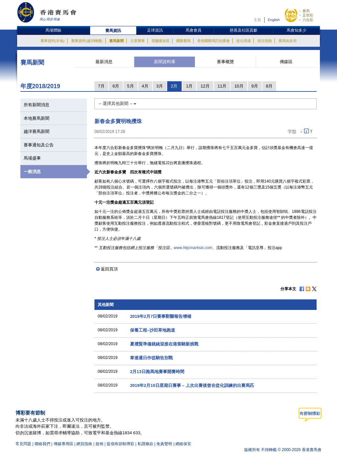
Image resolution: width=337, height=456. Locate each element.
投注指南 (264, 41)
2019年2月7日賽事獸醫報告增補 (160, 316)
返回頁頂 (109, 268)
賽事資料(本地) (52, 41)
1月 (189, 86)
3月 (159, 86)
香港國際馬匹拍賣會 (213, 41)
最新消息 (104, 61)
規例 (99, 444)
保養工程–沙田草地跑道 (152, 330)
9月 (254, 86)
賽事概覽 (225, 61)
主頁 (257, 20)
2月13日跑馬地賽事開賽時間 (157, 371)
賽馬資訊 (113, 30)
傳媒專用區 (63, 444)
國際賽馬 (183, 41)
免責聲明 (164, 444)
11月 (222, 86)
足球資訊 (155, 30)
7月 (101, 86)
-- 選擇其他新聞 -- (117, 103)
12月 (204, 86)
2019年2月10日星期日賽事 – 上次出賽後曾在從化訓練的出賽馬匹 (192, 385)
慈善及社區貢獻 (243, 30)
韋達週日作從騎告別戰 (151, 357)
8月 (269, 86)
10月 (238, 86)
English (274, 20)
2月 (174, 86)
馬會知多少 (296, 30)
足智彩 (307, 15)
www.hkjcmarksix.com (193, 247)
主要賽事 (137, 41)
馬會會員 (193, 30)
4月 (145, 86)
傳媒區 (286, 61)
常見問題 (23, 444)
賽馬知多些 (287, 41)
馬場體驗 (53, 30)
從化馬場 (243, 41)
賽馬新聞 (116, 41)
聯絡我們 (42, 444)
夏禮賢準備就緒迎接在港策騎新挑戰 (164, 344)
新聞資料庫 (164, 61)
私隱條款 (145, 444)
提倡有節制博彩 (120, 444)
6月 (116, 86)
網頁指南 (84, 444)
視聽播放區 (160, 41)
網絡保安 (183, 444)
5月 (130, 86)
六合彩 (307, 20)
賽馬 (306, 11)
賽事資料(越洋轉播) (86, 41)
